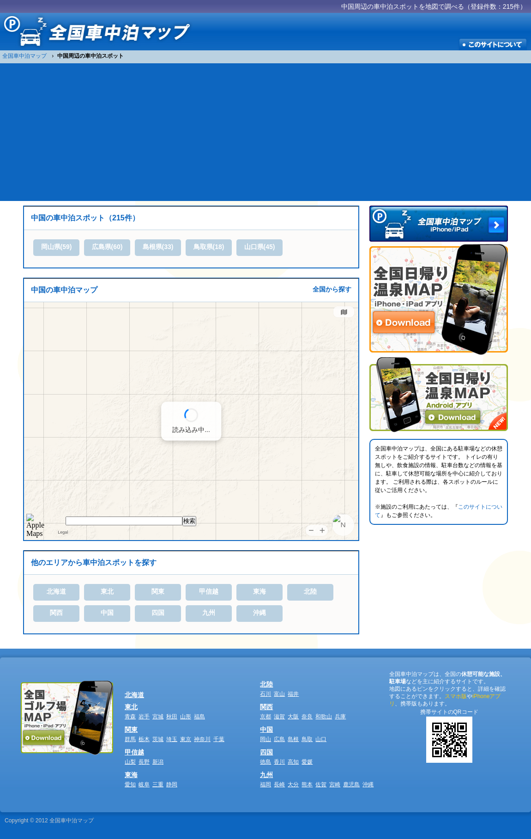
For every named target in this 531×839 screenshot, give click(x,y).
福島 (199, 716)
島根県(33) (158, 246)
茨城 (157, 739)
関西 (56, 612)
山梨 (130, 762)
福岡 (265, 784)
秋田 (171, 716)
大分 (293, 784)
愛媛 (307, 762)
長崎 (279, 784)
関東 (157, 591)
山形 (185, 716)
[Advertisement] (265, 131)
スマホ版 (456, 696)
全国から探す (332, 289)
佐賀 (320, 784)
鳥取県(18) (208, 246)
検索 (189, 520)
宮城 (157, 716)
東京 (185, 739)
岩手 (144, 716)
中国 (107, 612)
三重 (157, 784)
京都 (265, 716)
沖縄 (259, 612)
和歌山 (323, 716)
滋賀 (279, 716)
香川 (279, 762)
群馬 (130, 739)
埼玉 (171, 739)
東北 (107, 591)
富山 (279, 694)
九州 (208, 612)
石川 (265, 694)
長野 (144, 762)
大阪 (293, 716)
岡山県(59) (56, 246)
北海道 (56, 591)
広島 (279, 739)
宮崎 (334, 784)
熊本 (307, 784)
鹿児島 (351, 784)
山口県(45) (259, 246)
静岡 (171, 784)
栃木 (144, 739)
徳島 (265, 762)
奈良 (307, 716)
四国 (157, 612)
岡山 (265, 739)
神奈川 (202, 739)
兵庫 (340, 716)
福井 (293, 694)
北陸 (310, 591)
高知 (293, 762)
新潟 (157, 762)
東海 (259, 591)
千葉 (218, 739)
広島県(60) (107, 246)
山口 (320, 739)
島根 (293, 739)
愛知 (130, 784)
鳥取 (307, 739)
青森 (130, 716)
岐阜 (144, 784)
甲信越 (208, 591)
